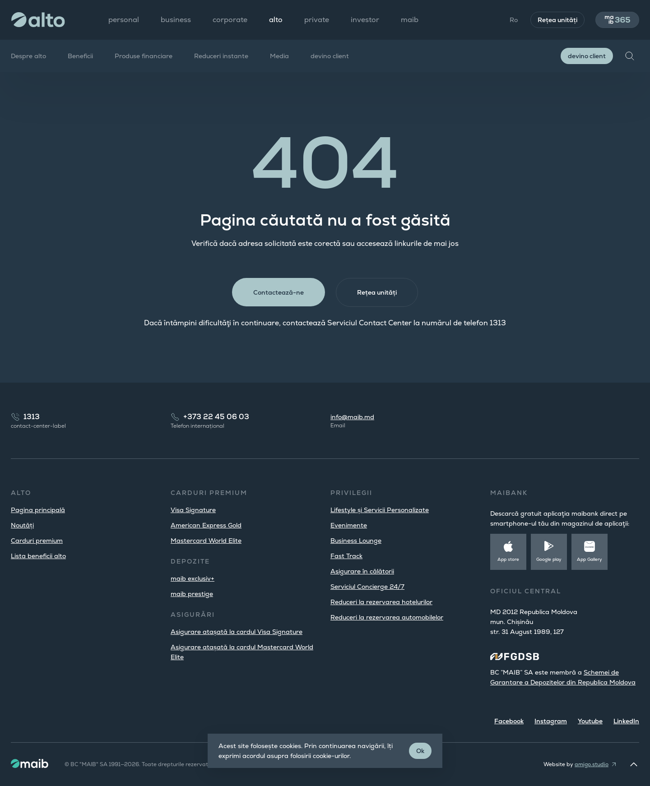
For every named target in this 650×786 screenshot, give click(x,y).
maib (409, 19)
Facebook (509, 721)
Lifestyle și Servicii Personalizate (379, 510)
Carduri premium (37, 540)
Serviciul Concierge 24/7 (367, 587)
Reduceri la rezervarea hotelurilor (381, 602)
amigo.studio (591, 764)
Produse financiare (143, 56)
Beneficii (80, 56)
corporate (230, 19)
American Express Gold (206, 525)
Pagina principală (38, 510)
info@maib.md (352, 417)
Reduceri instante (221, 56)
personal (123, 19)
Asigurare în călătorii (362, 571)
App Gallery (589, 559)
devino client (330, 56)
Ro (513, 20)
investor (365, 19)
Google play (549, 559)
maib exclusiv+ (192, 578)
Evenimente (348, 525)
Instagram (550, 721)
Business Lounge (355, 540)
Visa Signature (193, 510)
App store (508, 559)
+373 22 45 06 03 (216, 416)
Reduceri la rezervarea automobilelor (386, 617)
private (316, 19)
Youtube (590, 721)
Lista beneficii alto (38, 556)
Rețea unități (557, 20)
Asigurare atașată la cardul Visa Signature (236, 632)
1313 (31, 416)
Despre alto (28, 56)
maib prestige (192, 594)
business (176, 19)
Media (279, 56)
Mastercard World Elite (206, 540)
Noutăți (22, 525)
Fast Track (346, 556)
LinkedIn (626, 721)
